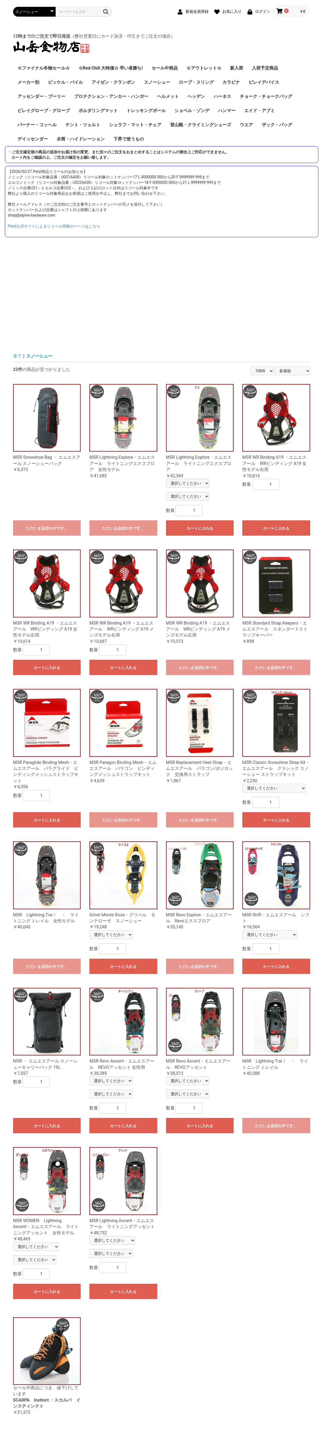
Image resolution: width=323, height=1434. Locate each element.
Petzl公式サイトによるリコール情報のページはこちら (54, 226)
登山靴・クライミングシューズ (200, 124)
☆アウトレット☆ (203, 68)
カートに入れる (199, 528)
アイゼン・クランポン (113, 82)
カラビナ (231, 82)
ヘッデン (196, 96)
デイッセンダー (32, 139)
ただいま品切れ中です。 (47, 528)
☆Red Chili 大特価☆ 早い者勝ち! (111, 68)
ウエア (246, 124)
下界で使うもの (128, 139)
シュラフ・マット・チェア (135, 124)
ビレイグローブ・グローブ (43, 110)
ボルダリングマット (98, 110)
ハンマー (227, 110)
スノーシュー (157, 82)
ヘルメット (168, 96)
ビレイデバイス (264, 82)
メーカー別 (28, 82)
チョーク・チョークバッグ (266, 96)
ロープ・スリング (196, 82)
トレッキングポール (146, 110)
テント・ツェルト (82, 124)
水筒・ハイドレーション (81, 139)
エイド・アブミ (259, 110)
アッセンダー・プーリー (41, 96)
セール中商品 (165, 68)
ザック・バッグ (277, 124)
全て (17, 356)
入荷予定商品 (265, 68)
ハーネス (222, 96)
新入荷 (236, 68)
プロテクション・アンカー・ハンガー (111, 96)
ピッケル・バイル (65, 82)
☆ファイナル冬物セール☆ (43, 68)
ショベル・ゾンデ (191, 110)
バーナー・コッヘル (37, 124)
